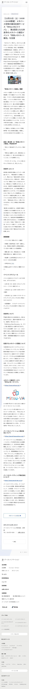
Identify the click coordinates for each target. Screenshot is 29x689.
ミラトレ (14, 664)
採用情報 (4, 585)
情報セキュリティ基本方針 (8, 599)
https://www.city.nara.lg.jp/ (11, 61)
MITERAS (11, 684)
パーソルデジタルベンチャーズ (21, 626)
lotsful (2, 664)
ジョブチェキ (12, 645)
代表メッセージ (5, 570)
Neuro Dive (19, 664)
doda (2, 656)
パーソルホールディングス (6, 619)
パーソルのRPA (4, 682)
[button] (26, 2)
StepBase (3, 686)
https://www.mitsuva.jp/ (11, 57)
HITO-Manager (4, 684)
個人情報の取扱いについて (19, 596)
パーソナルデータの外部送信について (10, 602)
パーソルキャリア (5, 626)
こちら (12, 263)
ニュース (4, 582)
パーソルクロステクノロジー (21, 622)
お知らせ (25, 552)
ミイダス (24, 656)
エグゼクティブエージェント (11, 656)
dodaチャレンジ (4, 658)
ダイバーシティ (15, 570)
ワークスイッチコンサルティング (15, 682)
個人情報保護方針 (6, 596)
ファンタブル (19, 645)
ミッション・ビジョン (14, 567)
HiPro (25, 664)
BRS (19, 656)
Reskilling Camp (23, 684)
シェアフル (8, 664)
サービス (4, 574)
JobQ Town (3, 666)
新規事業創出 (5, 578)
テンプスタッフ (4, 645)
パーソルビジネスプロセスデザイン (7, 622)
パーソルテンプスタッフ (20, 619)
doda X (11, 658)
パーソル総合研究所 (5, 629)
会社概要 (4, 567)
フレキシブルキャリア (5, 647)
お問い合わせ (21, 532)
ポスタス (16, 684)
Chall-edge (14, 647)
